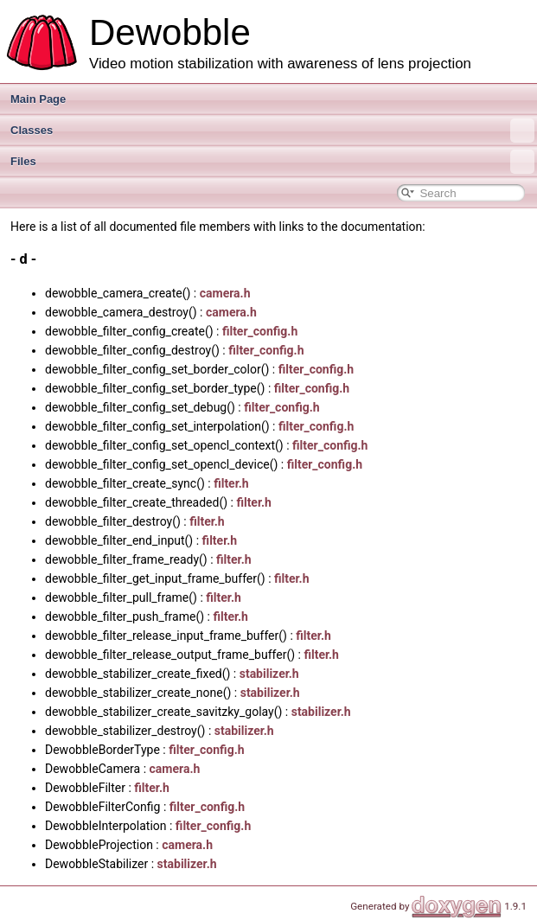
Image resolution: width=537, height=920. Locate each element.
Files (272, 162)
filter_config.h (259, 331)
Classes (272, 130)
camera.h (225, 293)
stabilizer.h (269, 673)
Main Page (38, 99)
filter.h (231, 483)
